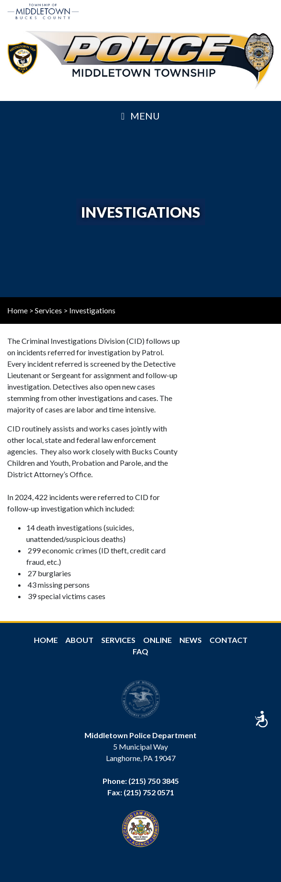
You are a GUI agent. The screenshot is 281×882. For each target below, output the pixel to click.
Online (157, 639)
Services (48, 310)
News (190, 639)
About (79, 639)
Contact (228, 639)
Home (17, 310)
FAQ (140, 651)
